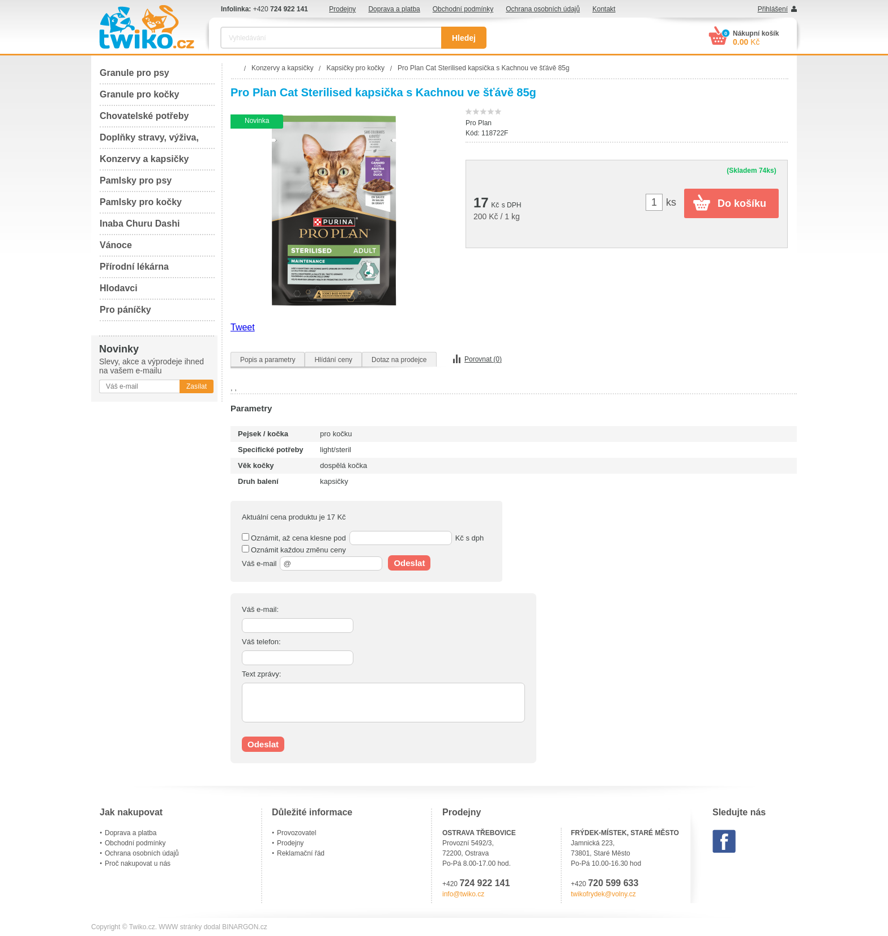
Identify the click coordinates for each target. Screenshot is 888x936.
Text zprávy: (261, 674)
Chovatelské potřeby (144, 116)
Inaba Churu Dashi (140, 223)
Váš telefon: (261, 641)
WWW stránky (180, 927)
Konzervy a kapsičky (144, 159)
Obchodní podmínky (463, 9)
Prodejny (342, 9)
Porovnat (483, 359)
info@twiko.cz (463, 894)
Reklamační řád (301, 853)
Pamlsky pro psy (136, 180)
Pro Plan (479, 123)
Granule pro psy (134, 73)
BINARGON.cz (244, 927)
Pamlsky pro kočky (141, 202)
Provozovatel (296, 833)
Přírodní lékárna (134, 266)
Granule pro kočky (140, 94)
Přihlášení (773, 9)
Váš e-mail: (260, 609)
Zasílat (196, 386)
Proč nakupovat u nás (137, 863)
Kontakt (604, 9)
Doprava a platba (394, 9)
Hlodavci (119, 288)
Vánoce (116, 245)
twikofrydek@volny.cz (603, 894)
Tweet (242, 327)
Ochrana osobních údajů (543, 9)
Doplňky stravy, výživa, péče (149, 141)
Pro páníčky (125, 309)
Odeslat (409, 563)
